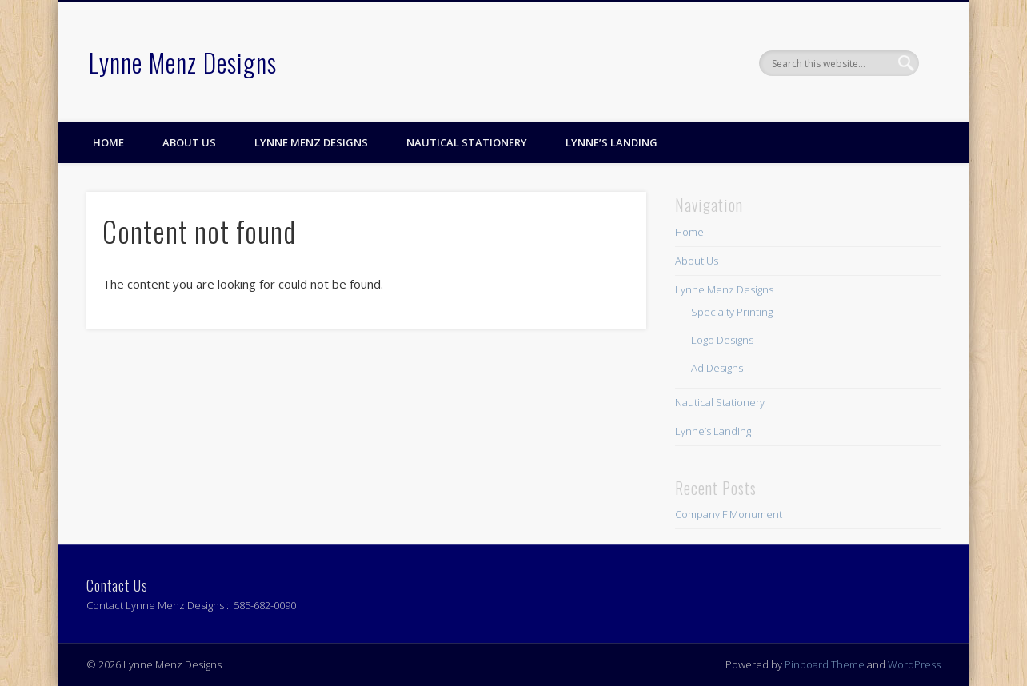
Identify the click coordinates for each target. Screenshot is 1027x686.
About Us (189, 142)
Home (108, 142)
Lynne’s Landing (611, 142)
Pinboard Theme (825, 664)
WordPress (914, 664)
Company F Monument (728, 514)
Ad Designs (717, 368)
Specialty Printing (732, 312)
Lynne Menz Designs (183, 62)
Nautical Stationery (466, 142)
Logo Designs (722, 340)
